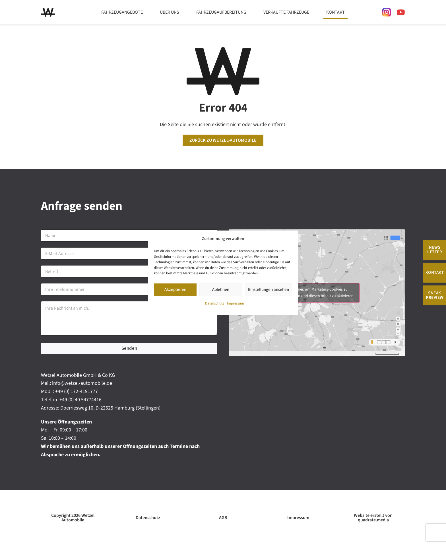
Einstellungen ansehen (268, 290)
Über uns (169, 12)
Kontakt (335, 12)
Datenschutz (214, 303)
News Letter (434, 249)
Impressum (235, 303)
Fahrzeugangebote (122, 12)
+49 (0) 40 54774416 (80, 399)
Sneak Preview (434, 295)
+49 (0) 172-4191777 (76, 391)
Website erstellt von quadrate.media (373, 517)
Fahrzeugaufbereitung (221, 12)
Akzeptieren (175, 290)
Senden (129, 348)
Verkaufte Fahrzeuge (286, 12)
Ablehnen (220, 290)
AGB (223, 518)
